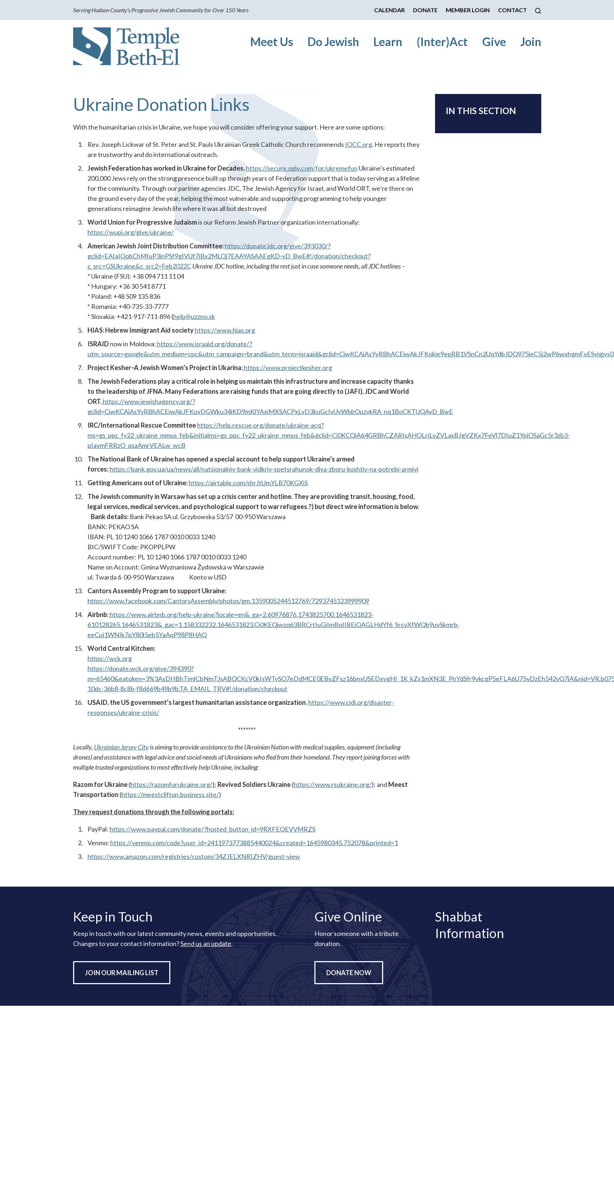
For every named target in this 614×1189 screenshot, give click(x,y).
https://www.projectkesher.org (287, 367)
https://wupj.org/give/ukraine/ (131, 232)
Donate (425, 9)
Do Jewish (333, 42)
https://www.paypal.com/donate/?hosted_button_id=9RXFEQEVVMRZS (212, 829)
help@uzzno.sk (194, 316)
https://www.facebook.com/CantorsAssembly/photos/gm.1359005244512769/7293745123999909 (228, 601)
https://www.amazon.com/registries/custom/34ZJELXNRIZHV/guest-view (194, 856)
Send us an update (205, 943)
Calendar (389, 9)
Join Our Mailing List (121, 973)
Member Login (468, 9)
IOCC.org (358, 144)
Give (494, 42)
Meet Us (271, 42)
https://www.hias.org (225, 330)
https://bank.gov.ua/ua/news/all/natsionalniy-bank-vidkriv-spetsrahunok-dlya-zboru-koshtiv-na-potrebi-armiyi (263, 469)
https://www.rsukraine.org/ (332, 784)
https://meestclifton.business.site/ (170, 794)
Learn (387, 42)
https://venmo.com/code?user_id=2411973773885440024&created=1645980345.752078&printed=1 (254, 843)
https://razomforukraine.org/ (171, 784)
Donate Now (348, 973)
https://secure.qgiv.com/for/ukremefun (302, 168)
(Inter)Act (442, 42)
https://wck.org (110, 658)
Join (530, 42)
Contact (512, 9)
